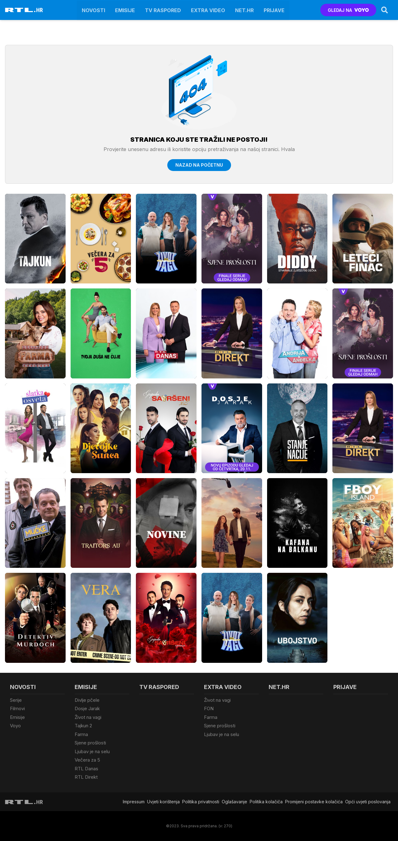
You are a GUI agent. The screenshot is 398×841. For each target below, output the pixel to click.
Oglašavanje (234, 801)
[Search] (384, 10)
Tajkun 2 (83, 726)
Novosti (93, 10)
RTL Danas (86, 769)
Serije (16, 700)
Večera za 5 (87, 760)
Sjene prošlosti (90, 743)
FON (209, 708)
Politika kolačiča (266, 801)
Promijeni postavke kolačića (314, 801)
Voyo (15, 726)
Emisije (125, 10)
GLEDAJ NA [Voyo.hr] (348, 10)
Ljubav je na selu (92, 751)
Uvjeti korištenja (163, 801)
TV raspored (163, 10)
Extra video (208, 10)
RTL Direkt (86, 777)
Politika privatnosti (200, 801)
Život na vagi (88, 717)
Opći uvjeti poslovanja (368, 801)
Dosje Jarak (87, 708)
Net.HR (244, 10)
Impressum (134, 801)
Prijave (274, 10)
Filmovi (17, 708)
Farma (81, 734)
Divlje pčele (87, 700)
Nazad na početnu (199, 165)
